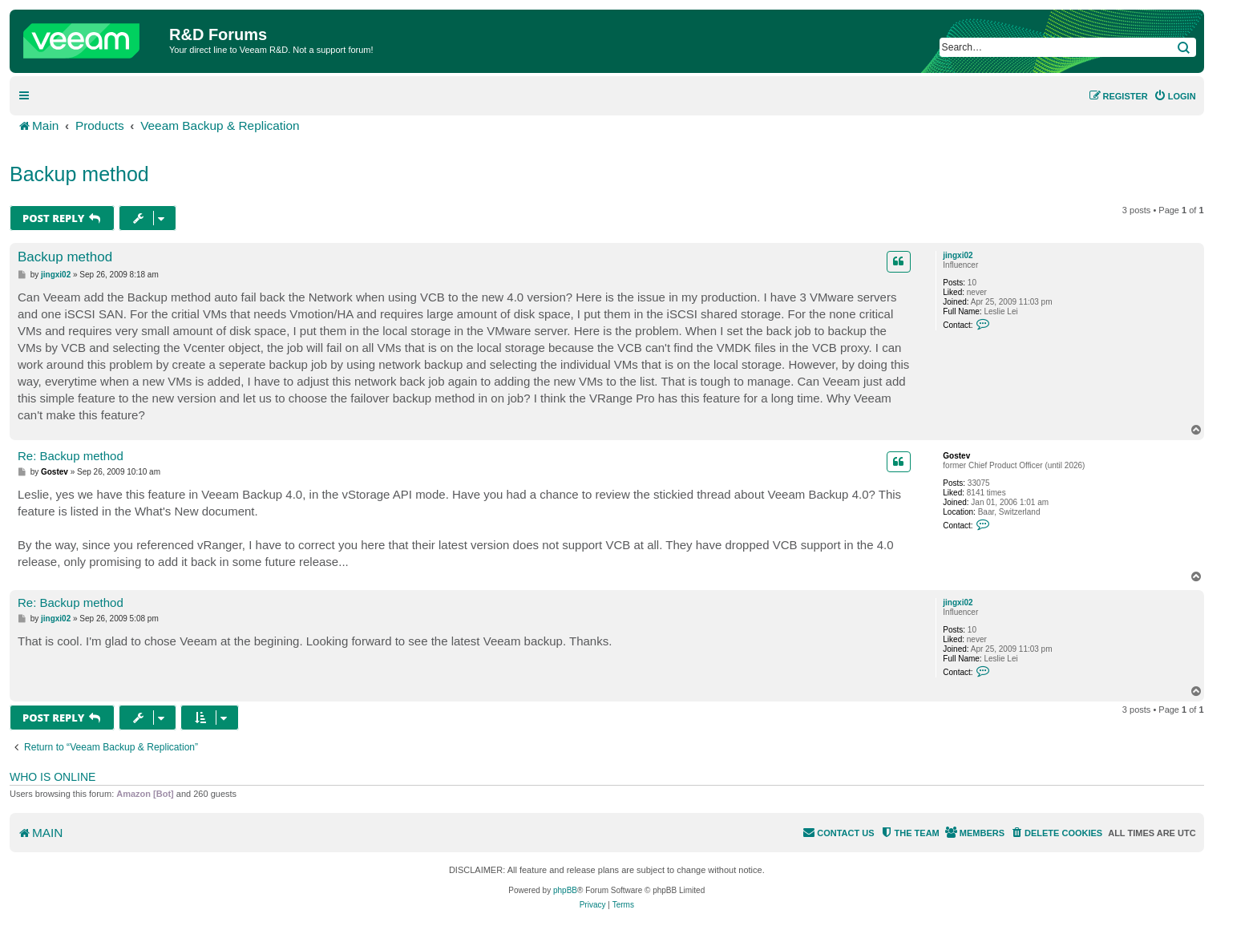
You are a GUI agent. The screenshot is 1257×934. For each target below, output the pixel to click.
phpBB (565, 890)
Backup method (79, 174)
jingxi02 (957, 255)
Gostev (956, 455)
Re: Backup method (70, 456)
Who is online (52, 776)
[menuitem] (1175, 96)
